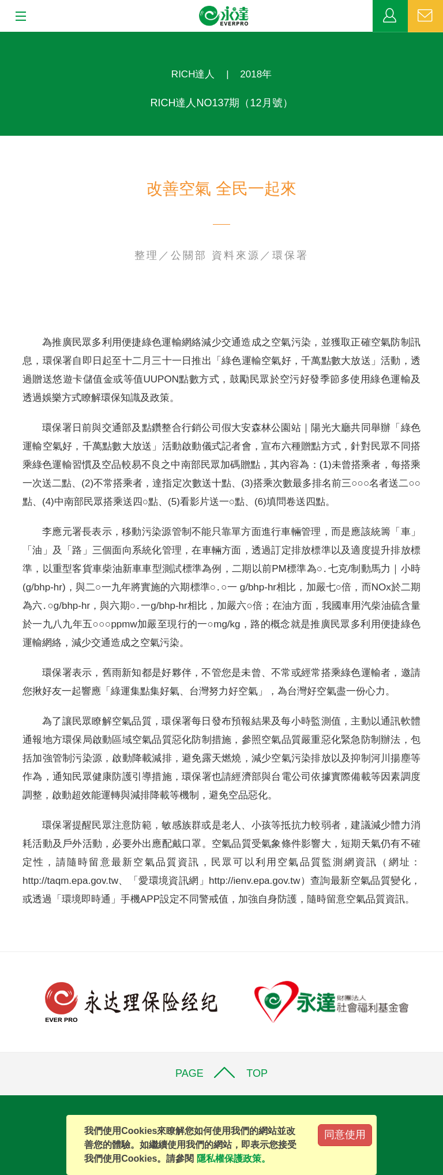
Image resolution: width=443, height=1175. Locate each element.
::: (3, 38)
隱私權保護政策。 (234, 1158)
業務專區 (390, 16)
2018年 (256, 74)
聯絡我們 (425, 16)
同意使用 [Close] (345, 1134)
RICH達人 (193, 74)
